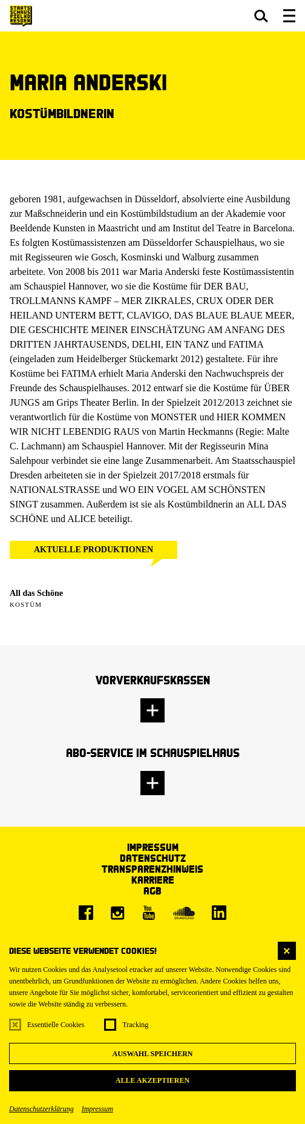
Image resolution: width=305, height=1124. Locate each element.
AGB (152, 890)
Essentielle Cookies (55, 1024)
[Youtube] (149, 912)
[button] (261, 15)
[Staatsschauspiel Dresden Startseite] (21, 16)
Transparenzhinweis (152, 868)
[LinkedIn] (219, 912)
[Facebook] (86, 912)
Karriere (152, 879)
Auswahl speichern (152, 1054)
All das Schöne (36, 593)
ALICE (81, 519)
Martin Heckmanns (196, 431)
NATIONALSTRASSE (55, 489)
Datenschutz (153, 857)
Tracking (135, 1024)
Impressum (97, 1109)
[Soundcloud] (184, 912)
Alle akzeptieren (152, 1080)
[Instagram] (117, 912)
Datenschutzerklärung (41, 1109)
